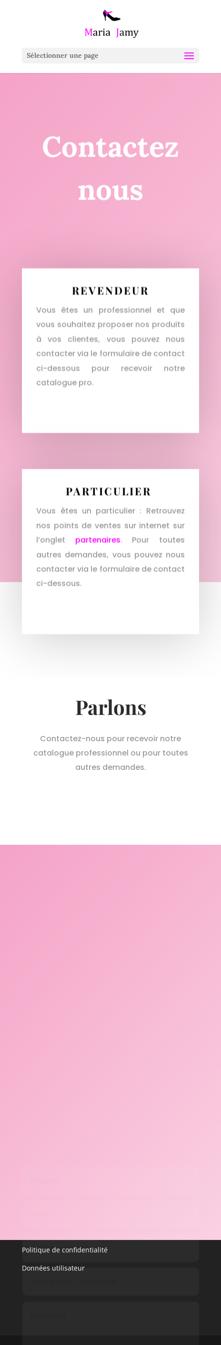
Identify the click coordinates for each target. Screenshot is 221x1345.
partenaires (98, 543)
